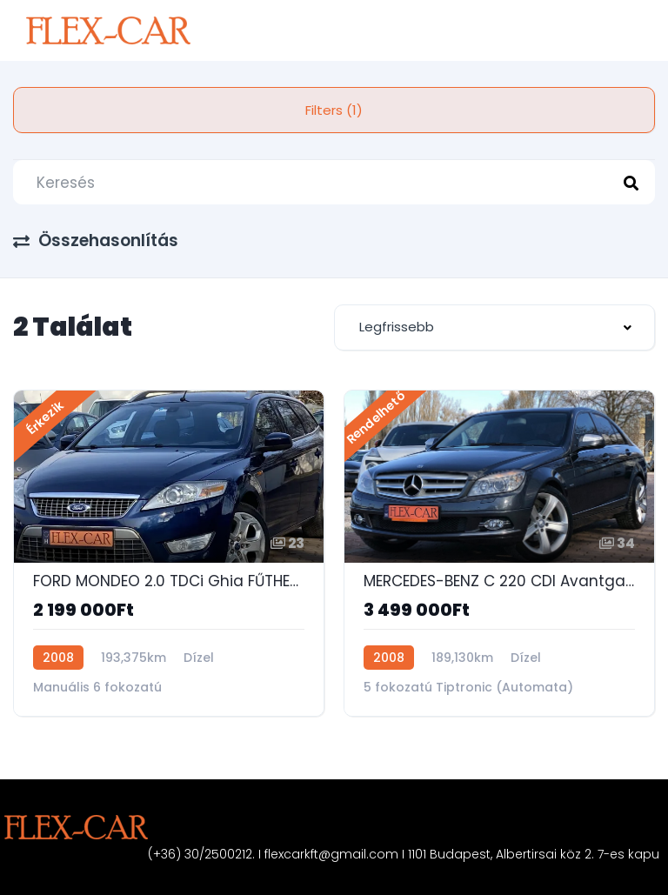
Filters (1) (334, 110)
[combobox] (494, 327)
